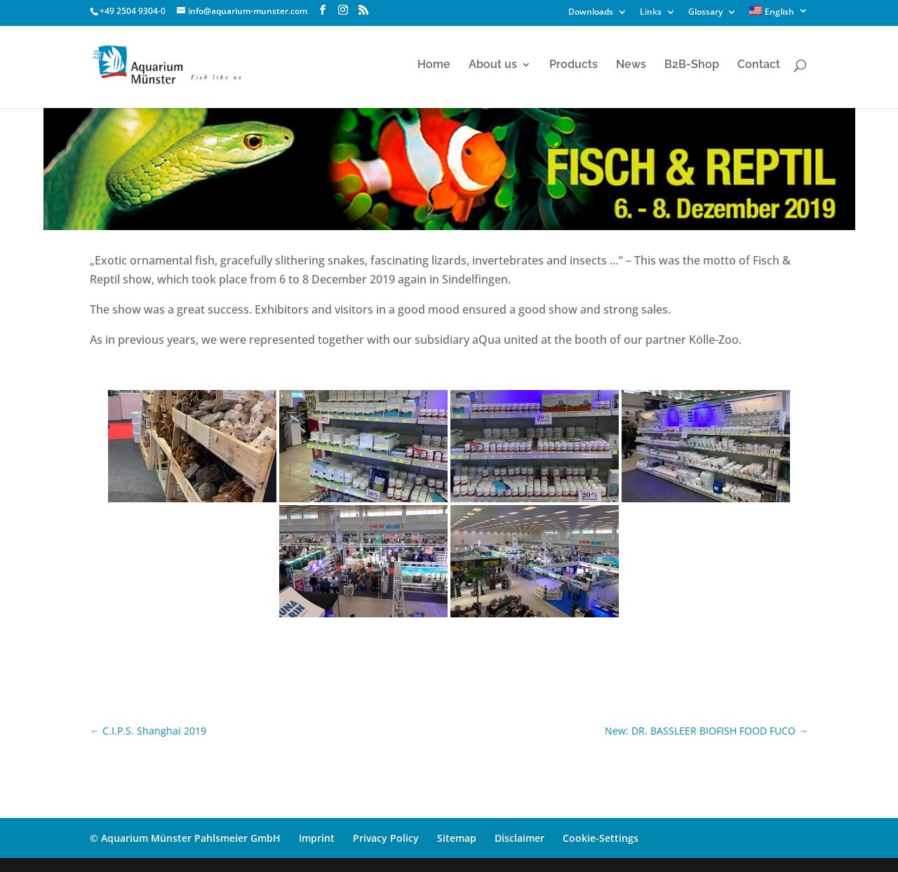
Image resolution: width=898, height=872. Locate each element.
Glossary (705, 13)
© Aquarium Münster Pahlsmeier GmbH (185, 838)
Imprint (317, 838)
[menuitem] (778, 14)
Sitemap (456, 838)
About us (493, 65)
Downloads (590, 13)
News (631, 65)
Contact (758, 65)
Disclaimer (519, 838)
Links (651, 13)
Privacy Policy (386, 838)
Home (433, 65)
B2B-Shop (691, 65)
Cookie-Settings (600, 838)
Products (573, 65)
